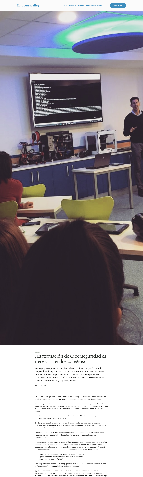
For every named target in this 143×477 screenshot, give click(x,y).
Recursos (37, 352)
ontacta (118, 5)
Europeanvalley (28, 5)
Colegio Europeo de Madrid (85, 397)
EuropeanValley (44, 423)
